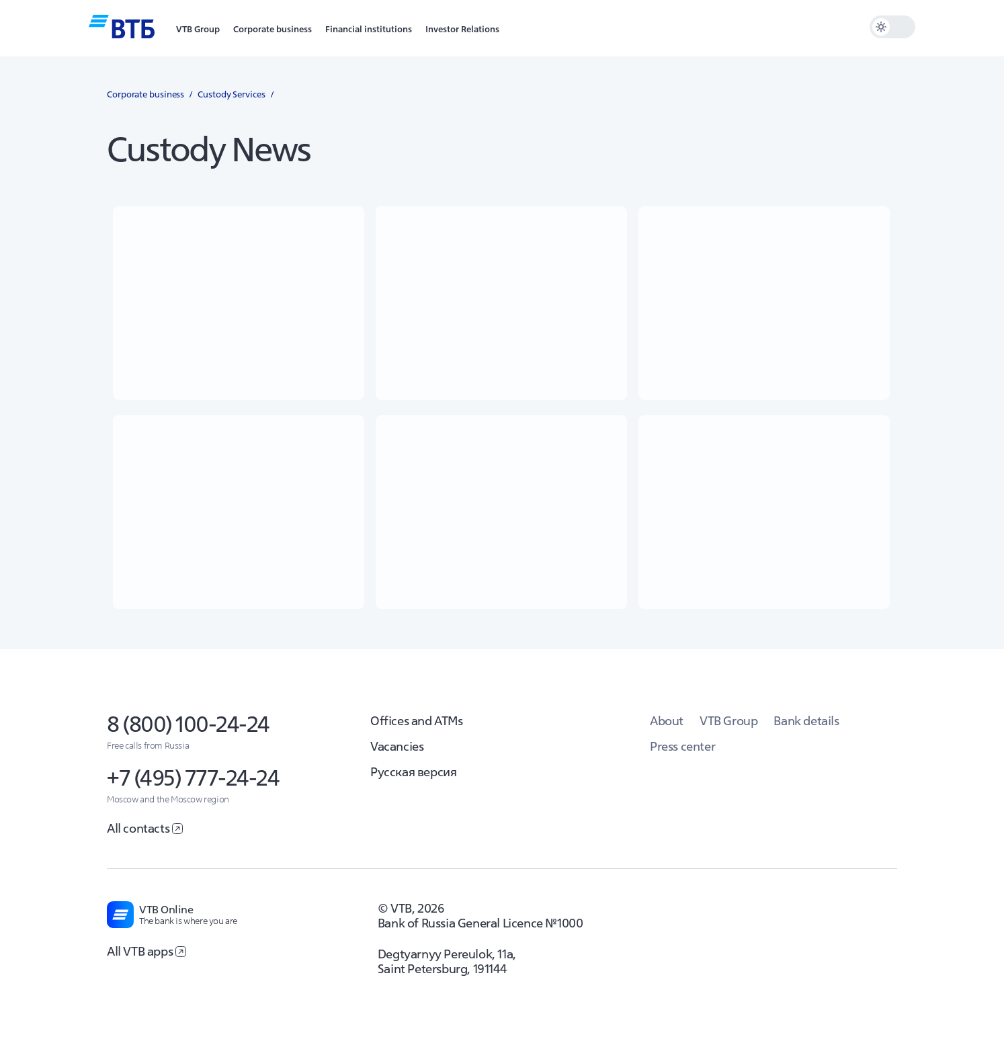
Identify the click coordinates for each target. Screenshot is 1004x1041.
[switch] (892, 26)
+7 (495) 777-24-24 (193, 778)
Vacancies (396, 746)
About (666, 720)
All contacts (145, 828)
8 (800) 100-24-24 (188, 724)
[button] (198, 28)
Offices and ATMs (416, 720)
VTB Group (728, 720)
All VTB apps (146, 951)
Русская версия (413, 772)
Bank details (806, 720)
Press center (682, 746)
